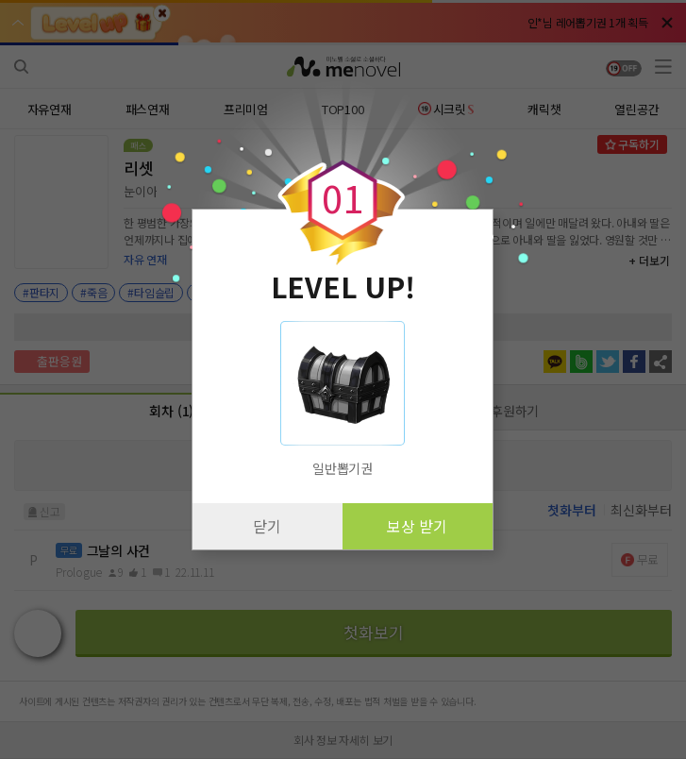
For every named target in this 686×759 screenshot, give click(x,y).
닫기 (267, 525)
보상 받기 (417, 525)
